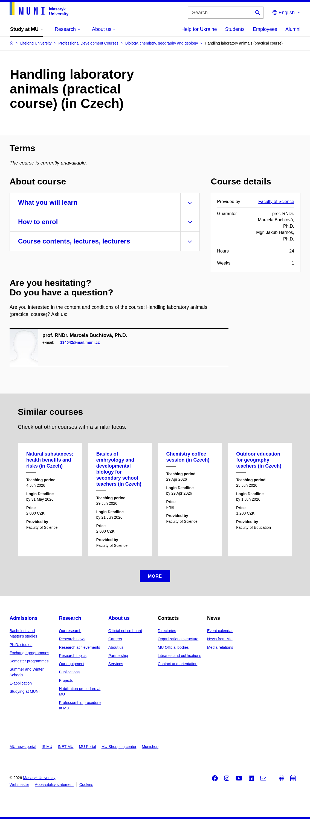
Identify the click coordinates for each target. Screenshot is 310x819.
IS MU (47, 746)
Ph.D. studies (21, 644)
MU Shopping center (119, 746)
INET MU (65, 746)
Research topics (72, 655)
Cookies (86, 784)
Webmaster (19, 784)
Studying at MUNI (25, 691)
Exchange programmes (29, 653)
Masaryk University (39, 778)
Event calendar (220, 631)
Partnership (118, 655)
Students (235, 29)
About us (119, 618)
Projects (66, 680)
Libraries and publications (179, 655)
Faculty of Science (276, 201)
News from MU (220, 639)
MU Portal (87, 746)
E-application (21, 683)
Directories (167, 631)
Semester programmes (29, 661)
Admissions (23, 618)
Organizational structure (178, 639)
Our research (70, 631)
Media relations (220, 647)
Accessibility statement (54, 784)
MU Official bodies (173, 647)
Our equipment (72, 664)
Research (70, 618)
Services (115, 664)
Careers (115, 639)
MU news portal (23, 746)
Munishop (150, 746)
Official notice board (125, 631)
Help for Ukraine (199, 29)
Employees (265, 29)
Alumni (292, 29)
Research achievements (79, 647)
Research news (72, 639)
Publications (69, 672)
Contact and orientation (178, 664)
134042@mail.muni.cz (80, 342)
